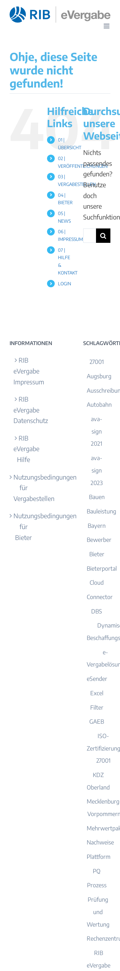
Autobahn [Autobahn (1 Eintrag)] (99, 404)
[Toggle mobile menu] (107, 26)
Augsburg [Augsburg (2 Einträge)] (99, 376)
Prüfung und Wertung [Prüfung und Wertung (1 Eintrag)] (98, 912)
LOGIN (64, 283)
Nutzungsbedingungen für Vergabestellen (23, 487)
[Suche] (103, 235)
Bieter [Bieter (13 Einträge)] (96, 554)
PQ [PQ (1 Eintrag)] (96, 871)
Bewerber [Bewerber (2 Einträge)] (99, 539)
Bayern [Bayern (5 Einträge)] (97, 525)
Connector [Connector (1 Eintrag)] (100, 596)
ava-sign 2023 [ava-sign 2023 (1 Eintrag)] (97, 470)
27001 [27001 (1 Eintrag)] (97, 361)
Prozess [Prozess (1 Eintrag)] (97, 885)
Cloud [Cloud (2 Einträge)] (97, 582)
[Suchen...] (89, 235)
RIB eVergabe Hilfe (23, 448)
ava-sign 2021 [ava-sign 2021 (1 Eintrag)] (96, 431)
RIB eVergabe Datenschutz (23, 409)
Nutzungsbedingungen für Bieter (23, 526)
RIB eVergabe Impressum (23, 370)
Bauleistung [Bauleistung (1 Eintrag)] (101, 511)
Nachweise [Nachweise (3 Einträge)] (100, 842)
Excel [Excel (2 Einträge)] (96, 693)
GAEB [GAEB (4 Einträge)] (96, 721)
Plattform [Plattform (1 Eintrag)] (98, 856)
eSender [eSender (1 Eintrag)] (97, 678)
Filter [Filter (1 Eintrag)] (96, 707)
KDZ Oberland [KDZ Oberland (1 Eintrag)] (98, 781)
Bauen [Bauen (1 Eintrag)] (97, 496)
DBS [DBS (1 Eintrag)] (96, 611)
